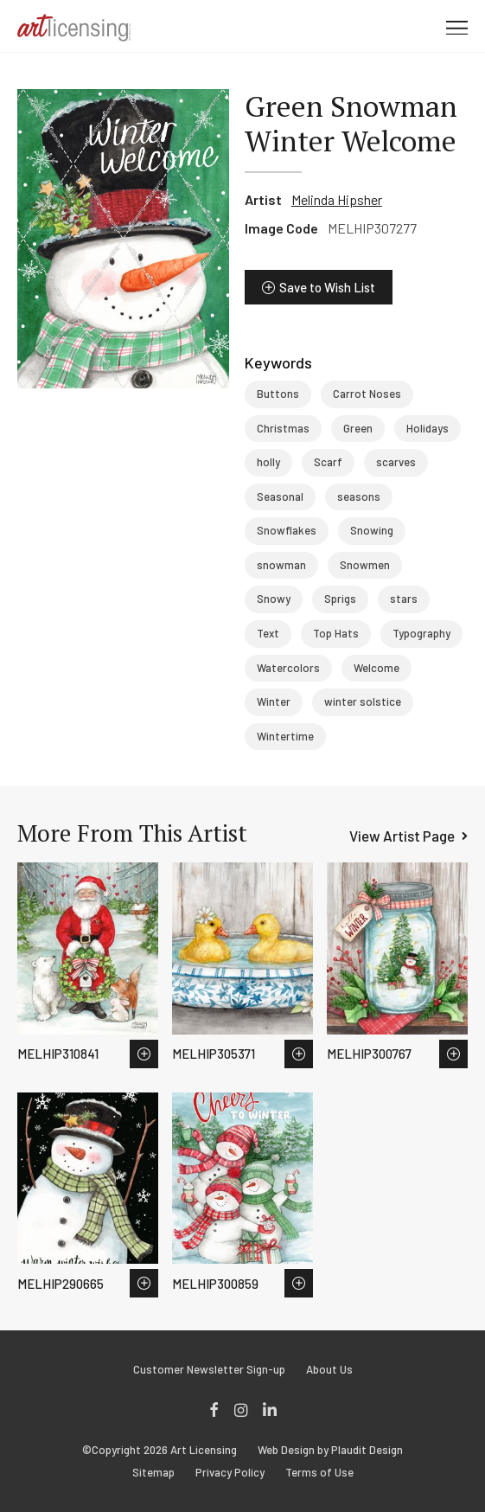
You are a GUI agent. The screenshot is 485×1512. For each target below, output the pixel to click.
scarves (396, 462)
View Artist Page (402, 835)
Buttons (278, 393)
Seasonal (280, 496)
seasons (358, 496)
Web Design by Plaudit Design (330, 1450)
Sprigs (340, 598)
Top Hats (336, 633)
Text (268, 633)
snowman (281, 565)
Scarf (328, 462)
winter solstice (362, 701)
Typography (421, 633)
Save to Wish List (327, 287)
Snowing (371, 530)
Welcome (376, 668)
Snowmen (365, 565)
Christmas (283, 428)
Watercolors (288, 668)
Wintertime (285, 736)
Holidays (427, 428)
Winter (273, 701)
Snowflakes (286, 530)
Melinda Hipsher (336, 199)
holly (268, 462)
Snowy (273, 598)
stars (404, 598)
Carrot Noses (367, 393)
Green (358, 428)
